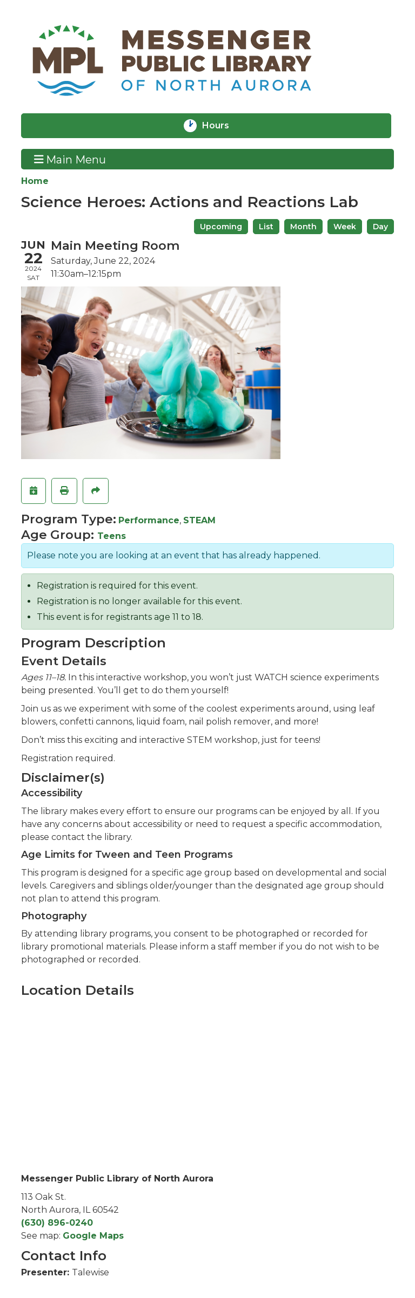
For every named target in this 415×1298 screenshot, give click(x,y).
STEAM (199, 520)
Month (303, 226)
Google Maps (93, 1236)
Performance (148, 520)
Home (35, 181)
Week (344, 226)
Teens (111, 536)
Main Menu (70, 159)
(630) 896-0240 (57, 1223)
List (266, 226)
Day (380, 226)
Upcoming (221, 226)
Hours (223, 125)
